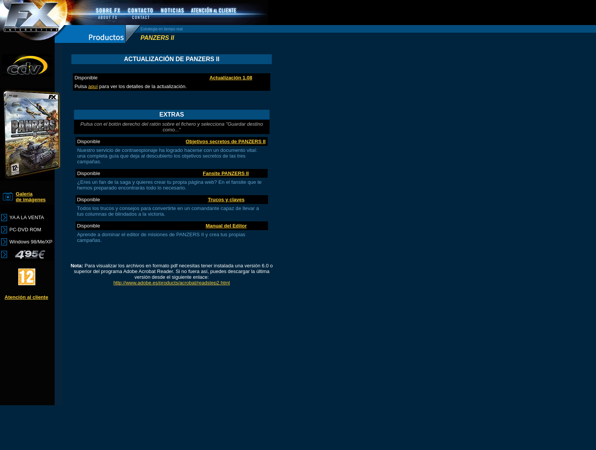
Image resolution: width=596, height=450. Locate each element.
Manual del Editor (226, 226)
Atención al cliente (26, 297)
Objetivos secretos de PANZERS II (226, 141)
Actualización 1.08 (231, 78)
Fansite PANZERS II (226, 173)
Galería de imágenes (31, 196)
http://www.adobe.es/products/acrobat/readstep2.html (172, 283)
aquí (93, 86)
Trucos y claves (226, 199)
